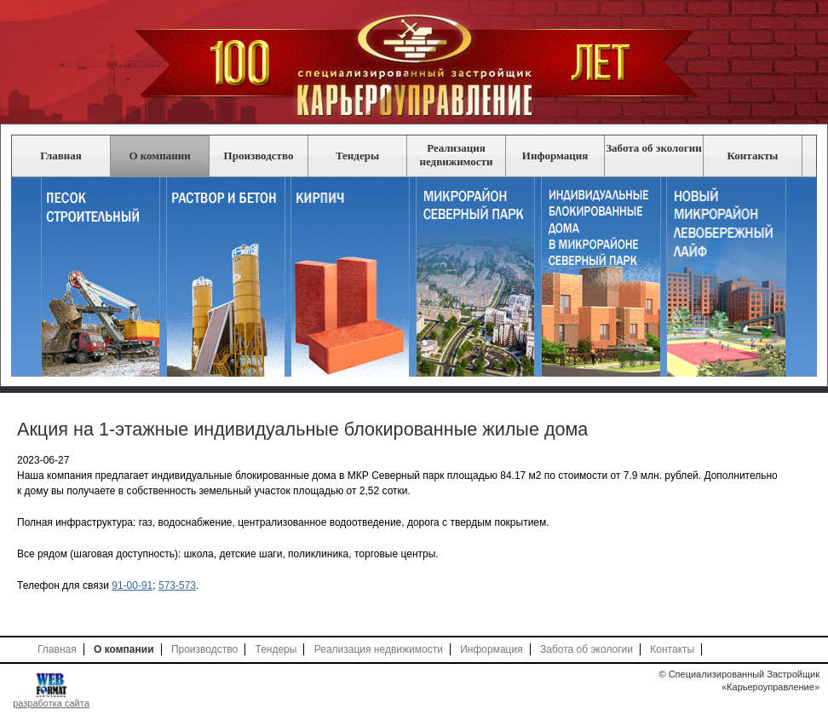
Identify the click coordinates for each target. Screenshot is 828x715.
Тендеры (357, 155)
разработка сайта (51, 703)
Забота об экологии (654, 147)
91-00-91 (132, 585)
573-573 (177, 585)
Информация (555, 155)
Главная (61, 155)
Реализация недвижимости (456, 154)
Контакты (753, 155)
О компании (159, 155)
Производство (259, 155)
